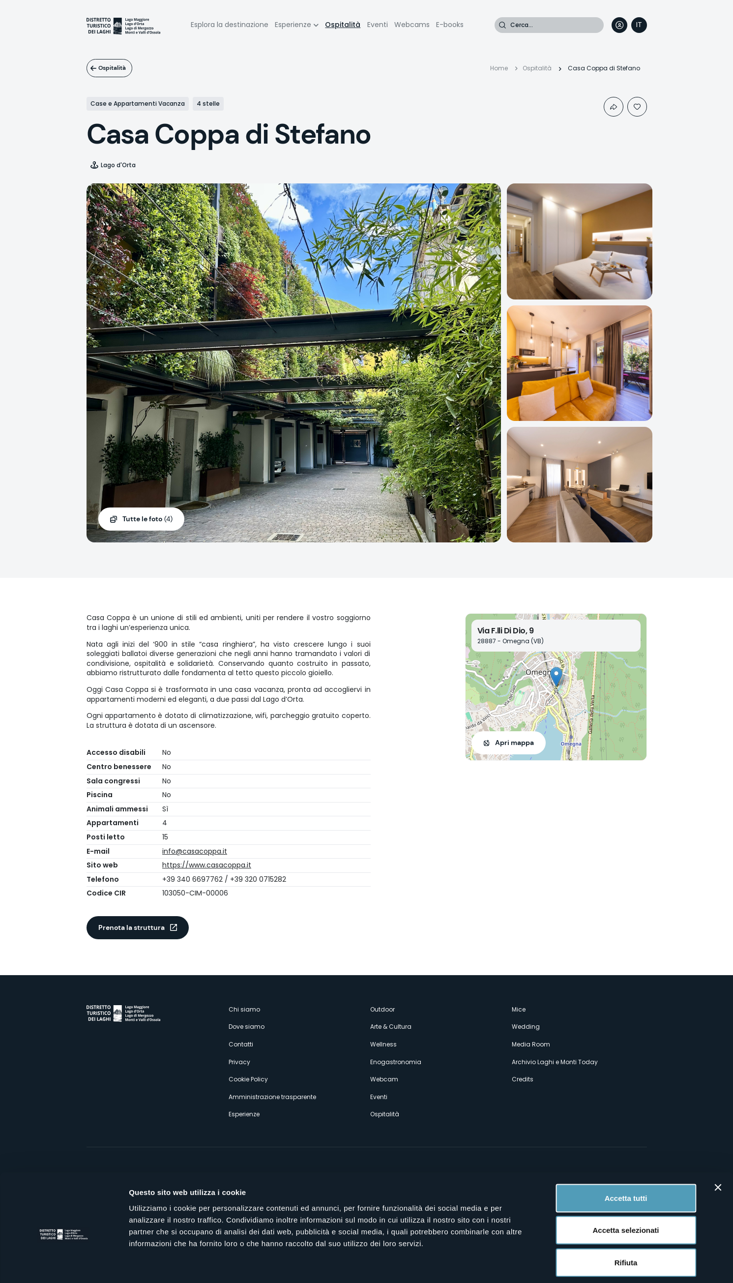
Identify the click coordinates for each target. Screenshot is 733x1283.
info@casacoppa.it (194, 851)
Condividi (613, 107)
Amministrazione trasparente (272, 1097)
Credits (522, 1079)
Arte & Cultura (390, 1026)
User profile (619, 25)
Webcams (412, 25)
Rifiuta (626, 1218)
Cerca (502, 25)
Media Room (531, 1044)
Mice (519, 1009)
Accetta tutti (626, 1154)
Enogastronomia (395, 1062)
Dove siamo (246, 1026)
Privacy (239, 1062)
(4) (147, 519)
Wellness (383, 1044)
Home (499, 68)
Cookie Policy (248, 1079)
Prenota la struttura (131, 927)
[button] (556, 677)
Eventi (377, 25)
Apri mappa (514, 742)
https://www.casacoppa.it (206, 865)
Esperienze (293, 25)
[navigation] (639, 25)
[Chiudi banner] (717, 1143)
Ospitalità (342, 25)
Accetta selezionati (625, 1186)
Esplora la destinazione (229, 25)
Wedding (526, 1026)
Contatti (241, 1044)
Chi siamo (244, 1009)
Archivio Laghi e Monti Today (555, 1062)
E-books (450, 25)
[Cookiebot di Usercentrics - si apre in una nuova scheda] (64, 1263)
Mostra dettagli (517, 1263)
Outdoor (382, 1009)
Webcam (384, 1079)
